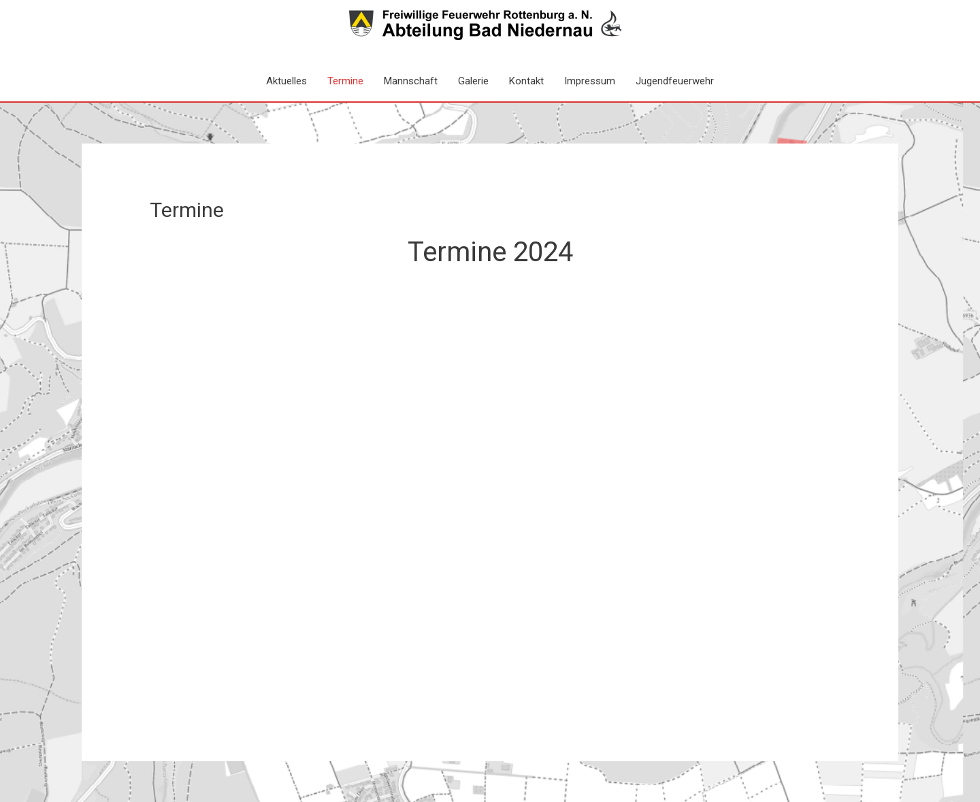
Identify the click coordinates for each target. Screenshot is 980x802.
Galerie (473, 81)
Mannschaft (411, 81)
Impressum (589, 81)
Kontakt (526, 81)
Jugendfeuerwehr (675, 81)
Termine (345, 81)
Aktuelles (286, 81)
